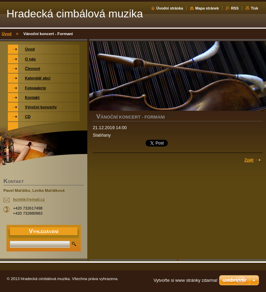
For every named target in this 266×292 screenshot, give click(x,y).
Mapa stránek (207, 8)
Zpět (249, 160)
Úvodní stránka (169, 8)
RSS (234, 8)
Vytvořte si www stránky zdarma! (185, 280)
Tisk (254, 8)
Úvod (7, 34)
